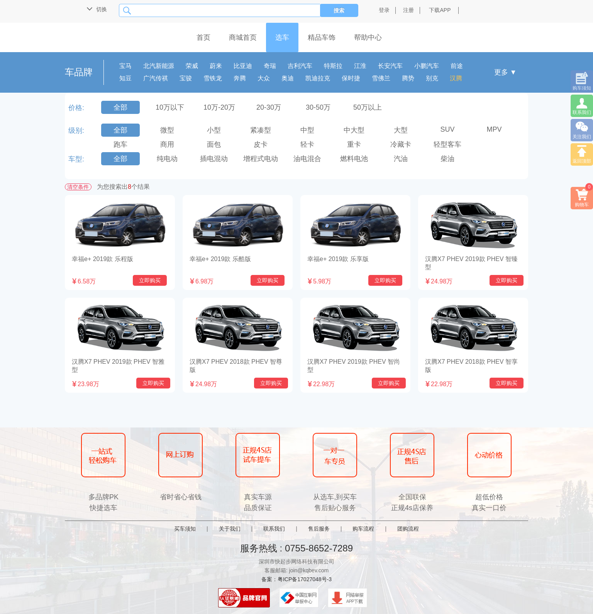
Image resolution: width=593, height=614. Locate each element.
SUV (447, 129)
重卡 (354, 144)
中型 (307, 130)
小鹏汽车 (426, 66)
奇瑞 (270, 66)
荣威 (192, 66)
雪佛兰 (381, 78)
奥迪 (287, 78)
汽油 (401, 159)
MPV (494, 129)
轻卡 (307, 144)
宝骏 (186, 78)
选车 (282, 37)
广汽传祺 (155, 78)
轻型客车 (447, 144)
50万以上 (367, 107)
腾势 (408, 78)
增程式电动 (260, 159)
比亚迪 (243, 66)
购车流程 (363, 529)
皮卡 (261, 144)
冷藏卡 (400, 144)
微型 (167, 130)
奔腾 (240, 78)
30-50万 (318, 107)
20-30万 (268, 107)
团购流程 (408, 529)
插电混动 (214, 159)
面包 (214, 144)
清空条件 (78, 187)
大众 (264, 78)
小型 (214, 130)
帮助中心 (368, 37)
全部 (120, 107)
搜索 (339, 10)
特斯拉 (333, 66)
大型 (401, 130)
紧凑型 (260, 130)
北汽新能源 (158, 66)
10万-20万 (219, 107)
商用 (167, 144)
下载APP (440, 10)
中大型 (354, 130)
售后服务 (319, 529)
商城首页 (243, 37)
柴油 (447, 159)
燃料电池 (354, 159)
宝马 (125, 66)
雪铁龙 (212, 78)
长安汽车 (390, 66)
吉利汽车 (300, 66)
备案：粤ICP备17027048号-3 (296, 579)
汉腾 (456, 78)
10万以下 (170, 107)
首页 (203, 37)
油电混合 (307, 159)
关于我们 (230, 529)
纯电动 (167, 159)
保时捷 (351, 78)
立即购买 (150, 280)
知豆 (125, 78)
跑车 (120, 144)
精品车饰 (321, 37)
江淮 (360, 66)
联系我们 (274, 529)
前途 (457, 66)
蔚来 (216, 66)
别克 (432, 78)
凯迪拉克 (317, 78)
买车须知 (185, 529)
